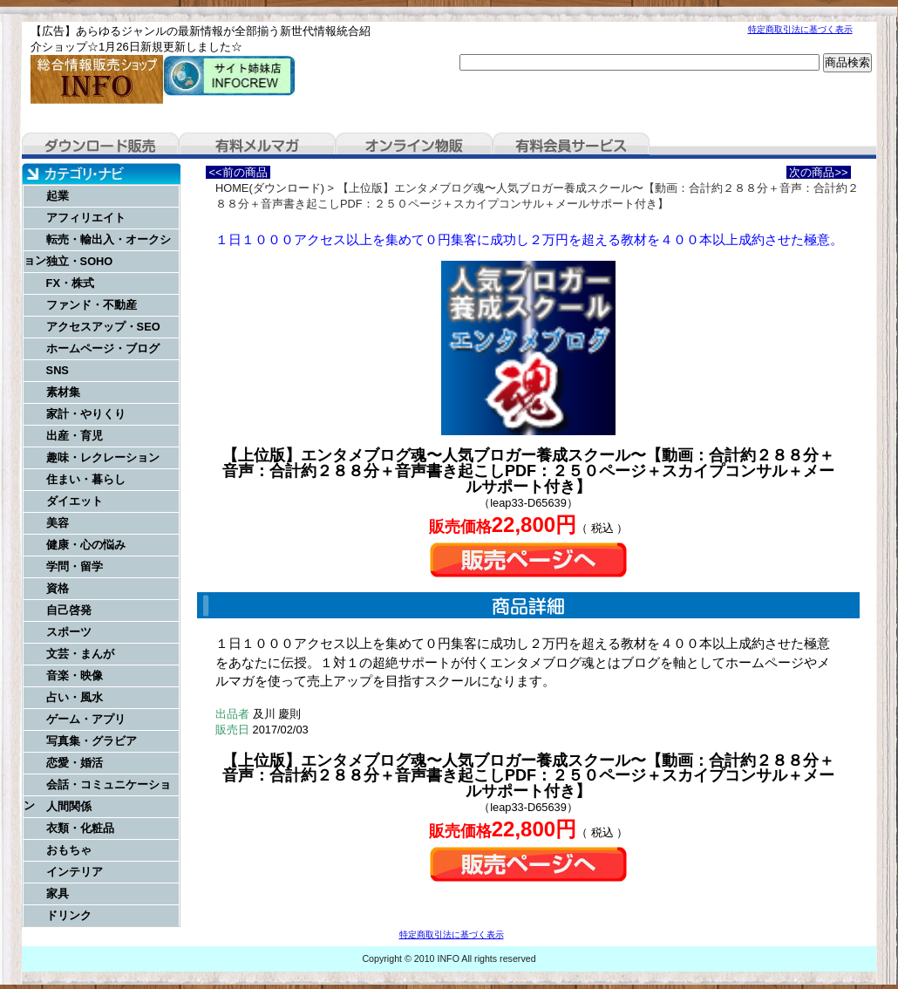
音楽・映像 (74, 675)
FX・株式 (70, 283)
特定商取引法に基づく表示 (800, 29)
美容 (57, 522)
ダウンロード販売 (100, 146)
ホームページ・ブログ (103, 348)
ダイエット (74, 501)
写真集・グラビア (91, 740)
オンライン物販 (414, 146)
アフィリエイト (86, 217)
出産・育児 (74, 435)
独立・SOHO (79, 261)
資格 (57, 588)
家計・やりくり (86, 413)
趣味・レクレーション (103, 457)
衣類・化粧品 (80, 828)
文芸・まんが (80, 653)
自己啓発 (69, 610)
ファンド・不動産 (91, 304)
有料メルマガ (257, 146)
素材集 (63, 392)
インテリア (74, 871)
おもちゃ (69, 849)
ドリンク (69, 915)
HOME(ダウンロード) (269, 187)
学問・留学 (74, 566)
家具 (57, 893)
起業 (57, 195)
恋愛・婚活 (74, 762)
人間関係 (69, 806)
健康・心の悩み (86, 544)
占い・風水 (74, 697)
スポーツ (69, 631)
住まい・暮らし (86, 479)
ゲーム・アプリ (86, 719)
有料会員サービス (571, 146)
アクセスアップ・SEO (103, 326)
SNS (57, 370)
